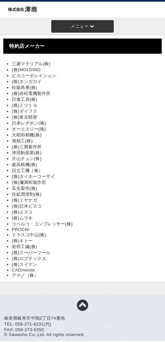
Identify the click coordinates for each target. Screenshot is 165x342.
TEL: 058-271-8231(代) (28, 324)
